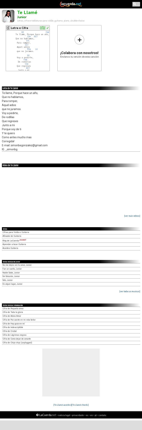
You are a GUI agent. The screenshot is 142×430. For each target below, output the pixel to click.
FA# (47, 32)
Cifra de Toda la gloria (12, 312)
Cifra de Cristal (9, 331)
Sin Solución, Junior (11, 276)
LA (36, 49)
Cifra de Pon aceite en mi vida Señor (19, 320)
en (91, 415)
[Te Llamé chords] (80, 405)
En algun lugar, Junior (12, 284)
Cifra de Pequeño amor (13, 308)
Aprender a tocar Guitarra (14, 244)
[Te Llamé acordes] (62, 405)
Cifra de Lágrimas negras (14, 335)
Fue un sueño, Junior (12, 269)
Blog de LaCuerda (14, 240)
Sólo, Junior (7, 280)
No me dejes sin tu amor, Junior (17, 265)
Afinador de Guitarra (11, 236)
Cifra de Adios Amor (11, 316)
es (87, 415)
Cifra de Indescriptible (12, 327)
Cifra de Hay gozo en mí (13, 323)
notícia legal (64, 415)
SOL (28, 40)
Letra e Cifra (19, 28)
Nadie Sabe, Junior (11, 272)
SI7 (26, 45)
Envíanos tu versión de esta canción (79, 46)
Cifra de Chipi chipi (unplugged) (17, 342)
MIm (29, 49)
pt (96, 415)
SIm (28, 36)
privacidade (78, 415)
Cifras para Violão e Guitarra (15, 232)
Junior (22, 17)
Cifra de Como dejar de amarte (16, 339)
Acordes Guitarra (10, 248)
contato (102, 415)
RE (22, 32)
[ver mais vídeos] (132, 216)
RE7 (36, 36)
